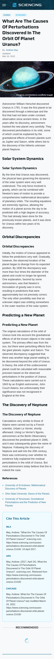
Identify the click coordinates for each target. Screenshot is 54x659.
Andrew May (12, 50)
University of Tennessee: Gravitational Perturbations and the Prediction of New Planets (25, 502)
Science (6, 15)
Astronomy (21, 15)
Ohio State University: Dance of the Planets (27, 493)
